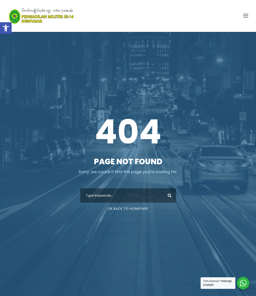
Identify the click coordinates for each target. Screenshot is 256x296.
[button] (6, 28)
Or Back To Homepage (128, 208)
